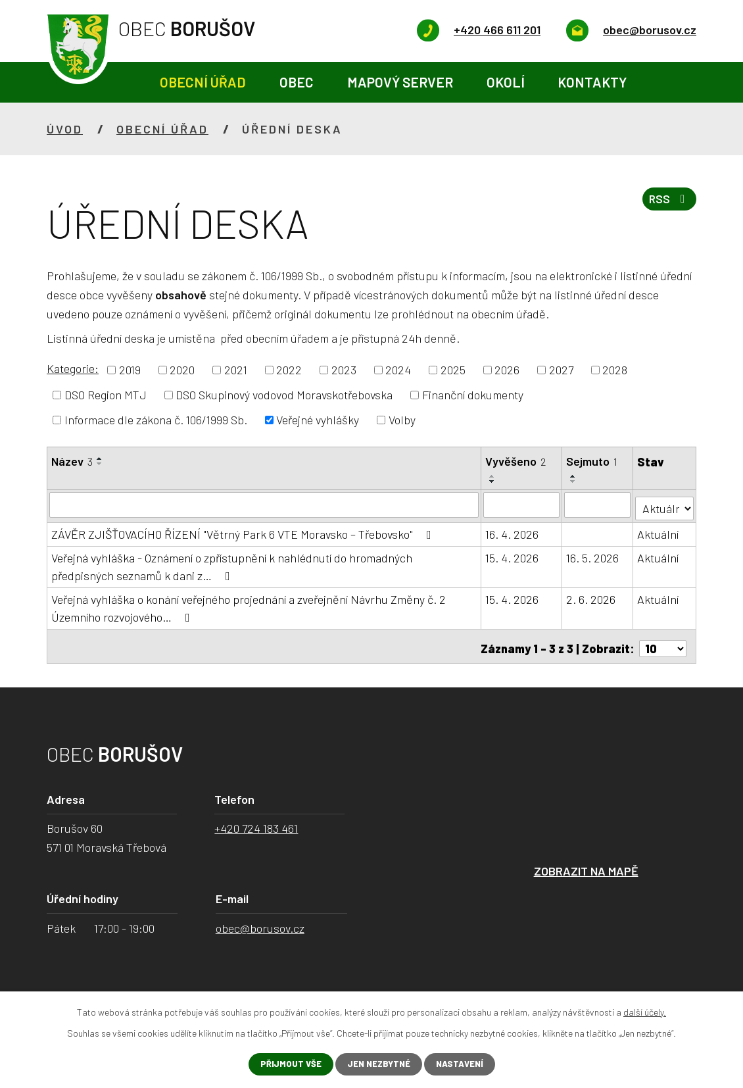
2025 (453, 369)
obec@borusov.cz (260, 920)
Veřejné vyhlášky (317, 419)
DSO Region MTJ (105, 394)
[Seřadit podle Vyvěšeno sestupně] (493, 481)
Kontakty (592, 82)
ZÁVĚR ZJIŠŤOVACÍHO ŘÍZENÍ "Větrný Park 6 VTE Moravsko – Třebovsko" (244, 531)
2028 (614, 369)
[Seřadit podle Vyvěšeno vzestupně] (493, 476)
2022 (289, 369)
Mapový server (400, 82)
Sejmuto (592, 461)
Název (72, 461)
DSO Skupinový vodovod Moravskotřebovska (284, 394)
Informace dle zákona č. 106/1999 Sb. (155, 419)
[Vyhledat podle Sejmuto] (598, 504)
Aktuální (658, 531)
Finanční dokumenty (472, 394)
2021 (235, 369)
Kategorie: (73, 368)
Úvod (127, 82)
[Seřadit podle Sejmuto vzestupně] (574, 476)
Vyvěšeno (516, 461)
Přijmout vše (286, 1064)
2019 (130, 369)
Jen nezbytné (377, 1064)
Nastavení (464, 1064)
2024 (398, 369)
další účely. (644, 1010)
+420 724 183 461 (256, 821)
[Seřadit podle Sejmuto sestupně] (574, 481)
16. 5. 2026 (593, 554)
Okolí (506, 82)
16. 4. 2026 (512, 531)
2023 (343, 369)
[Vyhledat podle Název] (264, 504)
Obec (296, 82)
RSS (667, 203)
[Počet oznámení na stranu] (662, 640)
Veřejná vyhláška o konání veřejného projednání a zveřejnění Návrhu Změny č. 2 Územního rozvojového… (248, 605)
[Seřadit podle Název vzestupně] (100, 458)
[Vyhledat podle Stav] (665, 503)
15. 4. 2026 (512, 554)
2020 (182, 369)
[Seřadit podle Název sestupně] (100, 463)
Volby (402, 419)
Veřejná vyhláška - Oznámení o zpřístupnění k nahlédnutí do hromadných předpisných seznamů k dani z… (231, 563)
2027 (561, 369)
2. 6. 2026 (591, 596)
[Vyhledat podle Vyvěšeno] (522, 504)
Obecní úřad (203, 82)
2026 (506, 369)
